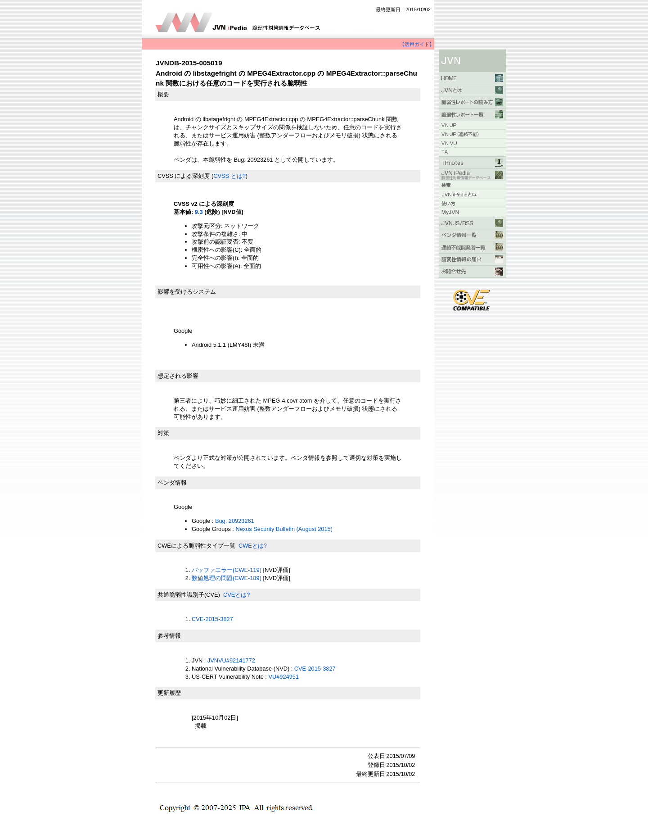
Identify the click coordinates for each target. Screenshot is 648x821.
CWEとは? (252, 545)
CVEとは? (236, 594)
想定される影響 (178, 375)
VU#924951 (283, 676)
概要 (163, 94)
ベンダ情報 (172, 482)
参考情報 (169, 635)
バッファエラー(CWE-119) (226, 570)
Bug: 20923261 (234, 520)
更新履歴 (169, 692)
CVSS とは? (229, 175)
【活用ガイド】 (417, 44)
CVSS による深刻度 (184, 175)
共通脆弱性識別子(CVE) (189, 594)
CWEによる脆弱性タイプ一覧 (196, 545)
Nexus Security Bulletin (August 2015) (284, 529)
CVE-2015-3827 (212, 619)
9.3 (199, 212)
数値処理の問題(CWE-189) (226, 578)
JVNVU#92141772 (231, 660)
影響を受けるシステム (187, 291)
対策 (163, 433)
